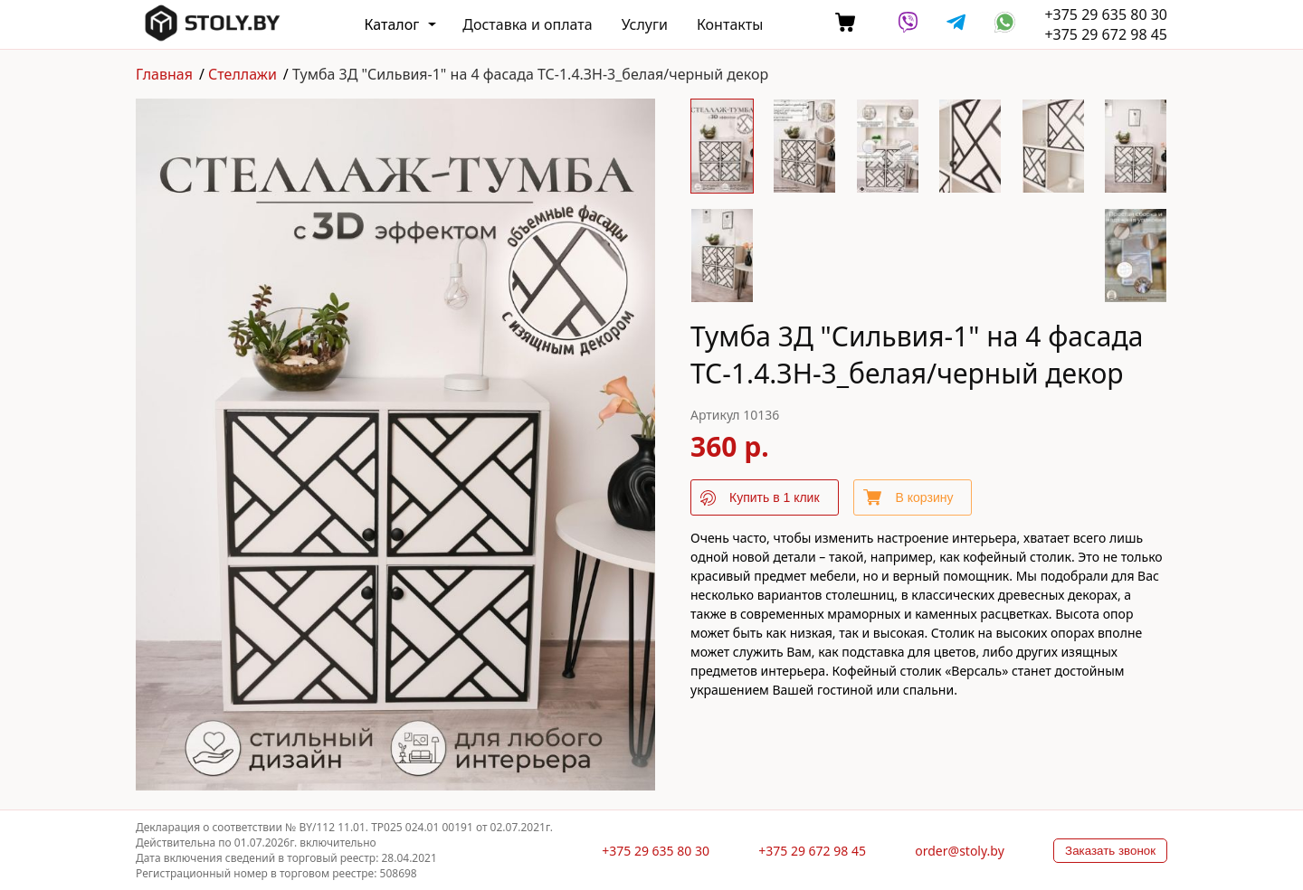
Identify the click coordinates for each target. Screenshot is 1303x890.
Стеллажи (242, 74)
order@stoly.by (959, 850)
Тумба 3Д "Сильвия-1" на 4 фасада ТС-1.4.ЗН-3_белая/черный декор (530, 74)
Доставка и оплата (527, 24)
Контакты (730, 24)
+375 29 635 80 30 (1105, 14)
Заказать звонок (1110, 850)
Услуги (645, 24)
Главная (164, 74)
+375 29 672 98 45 (1105, 34)
